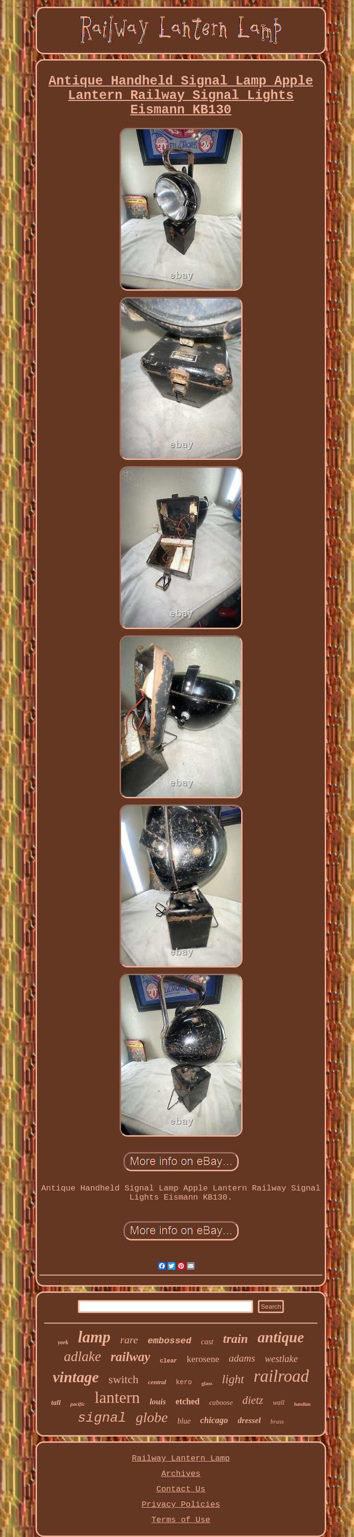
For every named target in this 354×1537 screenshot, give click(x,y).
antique (280, 1337)
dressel (249, 1420)
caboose (220, 1402)
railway (130, 1357)
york (63, 1342)
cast (207, 1342)
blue (184, 1421)
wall (278, 1402)
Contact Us (180, 1489)
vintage (76, 1377)
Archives (181, 1473)
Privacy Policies (181, 1504)
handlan (302, 1404)
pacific (77, 1404)
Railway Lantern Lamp (181, 1458)
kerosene (203, 1359)
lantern (117, 1397)
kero (184, 1382)
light (233, 1379)
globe (152, 1417)
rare (129, 1340)
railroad (281, 1376)
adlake (82, 1356)
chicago (214, 1420)
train (235, 1339)
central (157, 1382)
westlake (281, 1358)
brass (277, 1421)
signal (102, 1418)
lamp (94, 1337)
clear (168, 1361)
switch (124, 1379)
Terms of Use (180, 1520)
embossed (169, 1341)
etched (187, 1401)
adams (242, 1358)
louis (157, 1401)
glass (206, 1383)
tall (56, 1402)
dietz (253, 1400)
